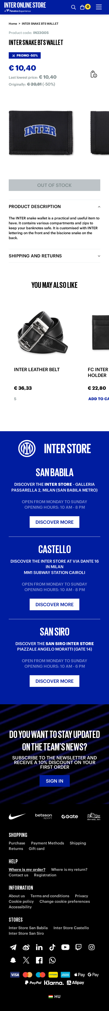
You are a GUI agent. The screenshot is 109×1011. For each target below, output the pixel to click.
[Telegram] (13, 947)
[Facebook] (39, 960)
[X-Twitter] (26, 960)
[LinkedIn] (39, 947)
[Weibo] (26, 947)
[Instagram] (91, 947)
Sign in (54, 781)
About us (17, 895)
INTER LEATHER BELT (37, 369)
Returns (16, 848)
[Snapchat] (13, 960)
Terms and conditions (50, 895)
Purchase (17, 843)
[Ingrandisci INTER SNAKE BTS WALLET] (41, 133)
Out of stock (54, 185)
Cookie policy (21, 901)
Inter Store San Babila (28, 927)
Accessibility (20, 907)
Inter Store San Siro (26, 933)
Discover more (54, 522)
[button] (54, 996)
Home (13, 24)
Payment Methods (47, 843)
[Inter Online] (25, 7)
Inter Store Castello (71, 927)
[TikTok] (52, 947)
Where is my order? (27, 869)
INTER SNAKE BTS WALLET (40, 24)
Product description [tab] (35, 206)
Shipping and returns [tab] (35, 256)
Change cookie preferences (65, 901)
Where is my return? (69, 869)
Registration (45, 875)
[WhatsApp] (52, 960)
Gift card (36, 848)
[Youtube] (65, 947)
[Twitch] (78, 947)
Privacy (81, 895)
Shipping (78, 843)
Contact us (18, 875)
